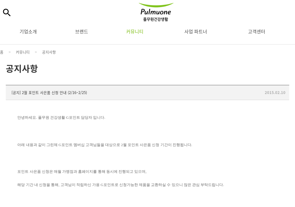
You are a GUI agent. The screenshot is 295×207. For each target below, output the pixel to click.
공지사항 (49, 52)
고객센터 (256, 31)
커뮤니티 (134, 31)
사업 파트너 (195, 31)
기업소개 (28, 31)
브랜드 (81, 31)
